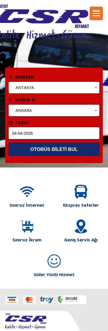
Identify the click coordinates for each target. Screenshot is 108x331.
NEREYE (21, 100)
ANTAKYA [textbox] (25, 87)
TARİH (18, 122)
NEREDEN (21, 77)
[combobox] (53, 88)
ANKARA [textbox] (24, 110)
